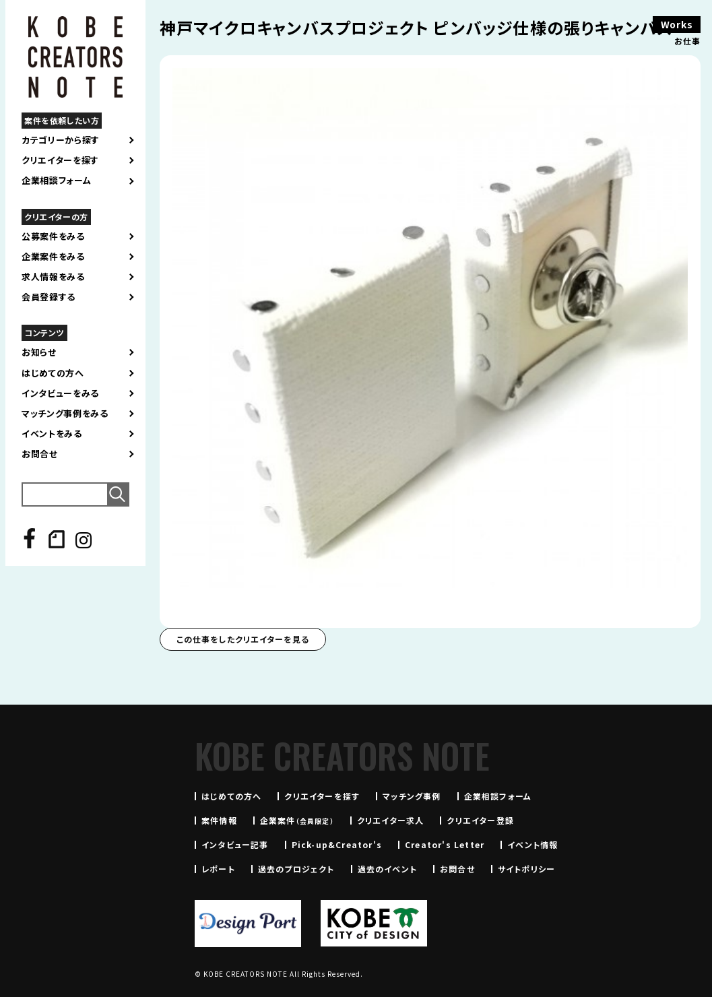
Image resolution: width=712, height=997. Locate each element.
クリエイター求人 (390, 820)
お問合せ (40, 454)
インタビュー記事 (235, 844)
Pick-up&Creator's (337, 844)
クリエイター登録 (480, 820)
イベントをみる (52, 434)
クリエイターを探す (60, 160)
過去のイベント (387, 868)
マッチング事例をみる (65, 414)
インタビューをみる (60, 393)
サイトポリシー (526, 868)
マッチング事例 (412, 796)
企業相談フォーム (56, 180)
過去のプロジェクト (296, 868)
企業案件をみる (53, 257)
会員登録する (48, 297)
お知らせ (39, 352)
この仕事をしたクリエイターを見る (242, 639)
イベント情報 (532, 844)
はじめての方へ (53, 373)
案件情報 (219, 820)
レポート (218, 868)
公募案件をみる (53, 236)
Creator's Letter (444, 844)
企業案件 (297, 820)
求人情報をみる (53, 277)
